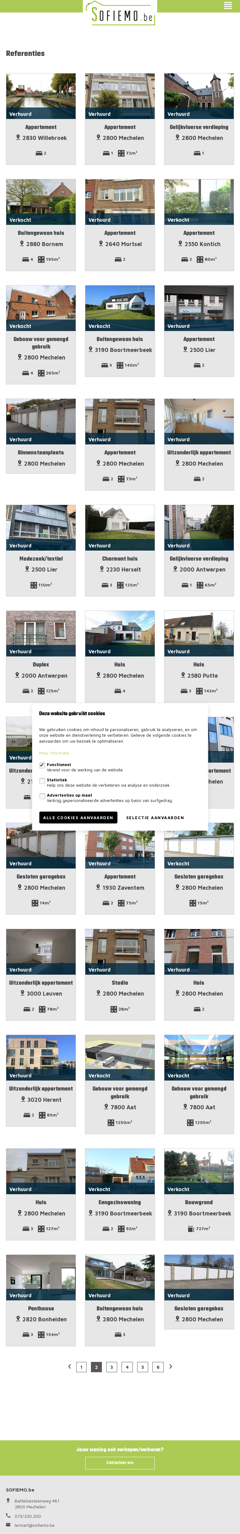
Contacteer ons (120, 1463)
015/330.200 (28, 1516)
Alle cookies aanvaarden (78, 817)
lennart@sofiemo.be (35, 1525)
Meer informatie (54, 752)
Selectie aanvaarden (155, 817)
